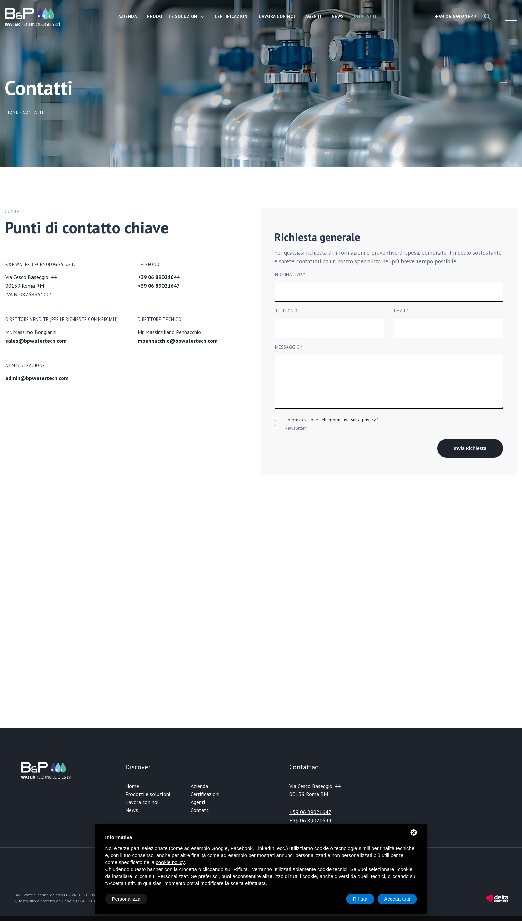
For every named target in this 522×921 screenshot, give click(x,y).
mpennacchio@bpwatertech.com (178, 340)
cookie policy (170, 862)
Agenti (313, 16)
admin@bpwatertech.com (37, 378)
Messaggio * (289, 347)
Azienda (127, 16)
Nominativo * (290, 274)
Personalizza (126, 899)
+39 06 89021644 (159, 277)
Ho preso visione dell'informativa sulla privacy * (332, 420)
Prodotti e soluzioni (173, 16)
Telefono (286, 311)
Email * (401, 311)
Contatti (365, 16)
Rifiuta (360, 899)
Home (132, 786)
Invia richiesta (469, 448)
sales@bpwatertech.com (36, 340)
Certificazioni (232, 16)
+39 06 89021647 (456, 16)
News (338, 16)
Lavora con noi (277, 16)
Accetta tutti (397, 899)
